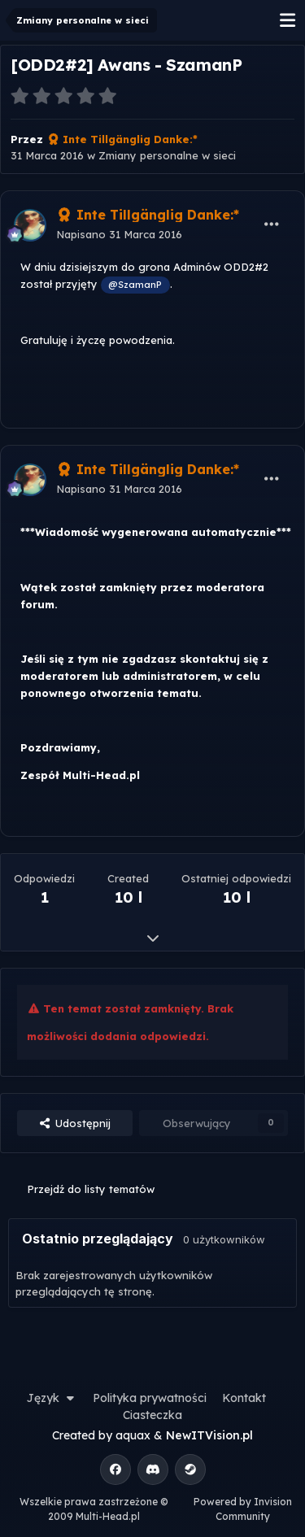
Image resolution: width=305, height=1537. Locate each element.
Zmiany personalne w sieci (167, 155)
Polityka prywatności (150, 1398)
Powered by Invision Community (243, 1509)
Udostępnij (75, 1123)
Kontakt (244, 1398)
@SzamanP (135, 284)
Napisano (119, 234)
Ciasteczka (152, 1415)
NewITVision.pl (209, 1435)
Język (52, 1398)
